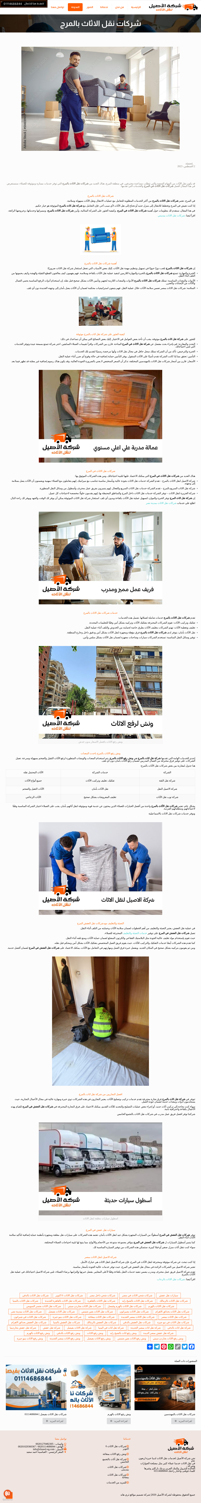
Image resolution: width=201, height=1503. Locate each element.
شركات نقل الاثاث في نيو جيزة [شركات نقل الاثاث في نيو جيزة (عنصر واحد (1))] (173, 1322)
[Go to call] (8, 1494)
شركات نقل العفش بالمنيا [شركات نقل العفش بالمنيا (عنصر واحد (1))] (66, 1322)
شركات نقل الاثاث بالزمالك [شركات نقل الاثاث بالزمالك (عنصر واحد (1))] (174, 1300)
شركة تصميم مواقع (140, 1494)
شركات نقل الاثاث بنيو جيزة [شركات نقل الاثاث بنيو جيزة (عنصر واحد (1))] (67, 1317)
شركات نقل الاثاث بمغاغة (118, 1476)
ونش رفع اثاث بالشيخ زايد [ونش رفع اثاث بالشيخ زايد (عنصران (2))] (123, 1333)
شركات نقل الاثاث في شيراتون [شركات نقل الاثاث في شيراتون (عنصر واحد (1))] (30, 1317)
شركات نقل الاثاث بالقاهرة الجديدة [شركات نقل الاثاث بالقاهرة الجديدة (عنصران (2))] (63, 1300)
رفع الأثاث (126, 760)
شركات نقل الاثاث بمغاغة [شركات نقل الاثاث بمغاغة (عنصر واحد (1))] (101, 1317)
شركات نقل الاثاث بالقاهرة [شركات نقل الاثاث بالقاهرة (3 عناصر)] (101, 1300)
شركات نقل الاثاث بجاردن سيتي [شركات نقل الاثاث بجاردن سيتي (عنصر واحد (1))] (84, 1306)
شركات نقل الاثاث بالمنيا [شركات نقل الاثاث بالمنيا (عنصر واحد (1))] (25, 1300)
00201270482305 (44, 1443)
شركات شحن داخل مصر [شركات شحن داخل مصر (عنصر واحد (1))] (102, 1295)
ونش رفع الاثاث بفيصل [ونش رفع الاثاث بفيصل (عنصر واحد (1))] (99, 1338)
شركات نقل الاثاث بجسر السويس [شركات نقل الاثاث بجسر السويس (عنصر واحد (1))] (43, 1306)
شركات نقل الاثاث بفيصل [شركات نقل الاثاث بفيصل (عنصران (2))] (61, 1311)
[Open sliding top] (3, 3)
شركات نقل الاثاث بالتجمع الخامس (135, 1114)
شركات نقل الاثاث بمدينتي (171, 215)
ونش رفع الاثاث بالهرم (119, 1414)
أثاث (176, 1247)
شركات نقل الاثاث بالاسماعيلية (165, 813)
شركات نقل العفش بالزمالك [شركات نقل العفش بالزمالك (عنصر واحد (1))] (101, 1322)
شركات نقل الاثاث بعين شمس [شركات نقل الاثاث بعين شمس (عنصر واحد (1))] (97, 1311)
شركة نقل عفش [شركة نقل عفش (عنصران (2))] (51, 1327)
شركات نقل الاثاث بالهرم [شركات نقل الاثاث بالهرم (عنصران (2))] (161, 1306)
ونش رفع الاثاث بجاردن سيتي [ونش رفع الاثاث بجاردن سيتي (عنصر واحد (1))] (168, 1338)
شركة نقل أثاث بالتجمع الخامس (116, 1460)
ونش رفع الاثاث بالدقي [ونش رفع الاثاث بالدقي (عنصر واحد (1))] (68, 1333)
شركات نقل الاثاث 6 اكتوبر (117, 1447)
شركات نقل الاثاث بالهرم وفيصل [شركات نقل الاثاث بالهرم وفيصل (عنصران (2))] (124, 1306)
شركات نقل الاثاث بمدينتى (118, 1468)
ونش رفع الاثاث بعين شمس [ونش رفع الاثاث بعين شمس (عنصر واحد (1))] (131, 1338)
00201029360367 (27, 1446)
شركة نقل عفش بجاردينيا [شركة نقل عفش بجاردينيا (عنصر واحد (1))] (23, 1327)
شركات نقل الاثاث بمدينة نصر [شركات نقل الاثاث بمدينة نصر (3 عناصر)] (26, 1311)
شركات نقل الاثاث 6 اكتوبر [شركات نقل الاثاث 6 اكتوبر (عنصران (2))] (69, 1295)
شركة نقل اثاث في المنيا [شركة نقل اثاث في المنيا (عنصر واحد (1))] (111, 1327)
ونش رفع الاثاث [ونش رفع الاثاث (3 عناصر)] (95, 1333)
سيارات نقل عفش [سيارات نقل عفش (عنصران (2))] (168, 1295)
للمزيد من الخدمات (116, 1482)
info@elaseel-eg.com (43, 1449)
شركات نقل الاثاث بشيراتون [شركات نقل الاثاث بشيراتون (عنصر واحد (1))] (134, 1311)
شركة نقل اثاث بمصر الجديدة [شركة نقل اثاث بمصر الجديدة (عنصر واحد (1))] (146, 1327)
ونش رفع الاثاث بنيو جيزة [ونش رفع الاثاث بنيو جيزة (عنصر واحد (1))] (30, 1338)
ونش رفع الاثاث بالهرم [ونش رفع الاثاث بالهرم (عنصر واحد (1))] (38, 1333)
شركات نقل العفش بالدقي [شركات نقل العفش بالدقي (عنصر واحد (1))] (137, 1322)
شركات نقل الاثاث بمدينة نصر (161, 503)
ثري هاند (124, 1494)
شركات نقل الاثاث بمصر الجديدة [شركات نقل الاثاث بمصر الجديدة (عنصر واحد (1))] (137, 1317)
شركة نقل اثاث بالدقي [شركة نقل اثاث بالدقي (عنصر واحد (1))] (179, 1327)
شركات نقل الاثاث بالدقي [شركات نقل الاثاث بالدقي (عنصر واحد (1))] (35, 1295)
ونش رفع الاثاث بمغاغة (114, 1454)
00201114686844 (46, 1446)
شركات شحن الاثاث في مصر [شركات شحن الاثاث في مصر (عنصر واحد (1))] (137, 1295)
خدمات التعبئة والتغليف (135, 933)
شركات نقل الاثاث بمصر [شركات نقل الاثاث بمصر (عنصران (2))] (173, 1317)
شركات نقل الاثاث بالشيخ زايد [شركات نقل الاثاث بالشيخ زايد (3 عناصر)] (137, 1300)
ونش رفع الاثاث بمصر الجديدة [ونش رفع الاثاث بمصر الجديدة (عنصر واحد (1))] (65, 1338)
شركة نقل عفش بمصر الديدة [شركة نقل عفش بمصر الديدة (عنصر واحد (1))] (158, 1333)
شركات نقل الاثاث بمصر (173, 288)
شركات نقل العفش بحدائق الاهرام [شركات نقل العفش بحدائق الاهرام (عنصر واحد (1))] (28, 1322)
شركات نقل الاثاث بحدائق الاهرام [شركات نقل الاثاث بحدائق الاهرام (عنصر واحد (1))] (172, 1311)
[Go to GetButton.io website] (8, 1500)
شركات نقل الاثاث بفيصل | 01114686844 (45, 1414)
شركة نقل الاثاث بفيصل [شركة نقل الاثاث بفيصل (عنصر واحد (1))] (79, 1327)
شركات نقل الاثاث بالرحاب (171, 1279)
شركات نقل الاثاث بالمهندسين (154, 361)
